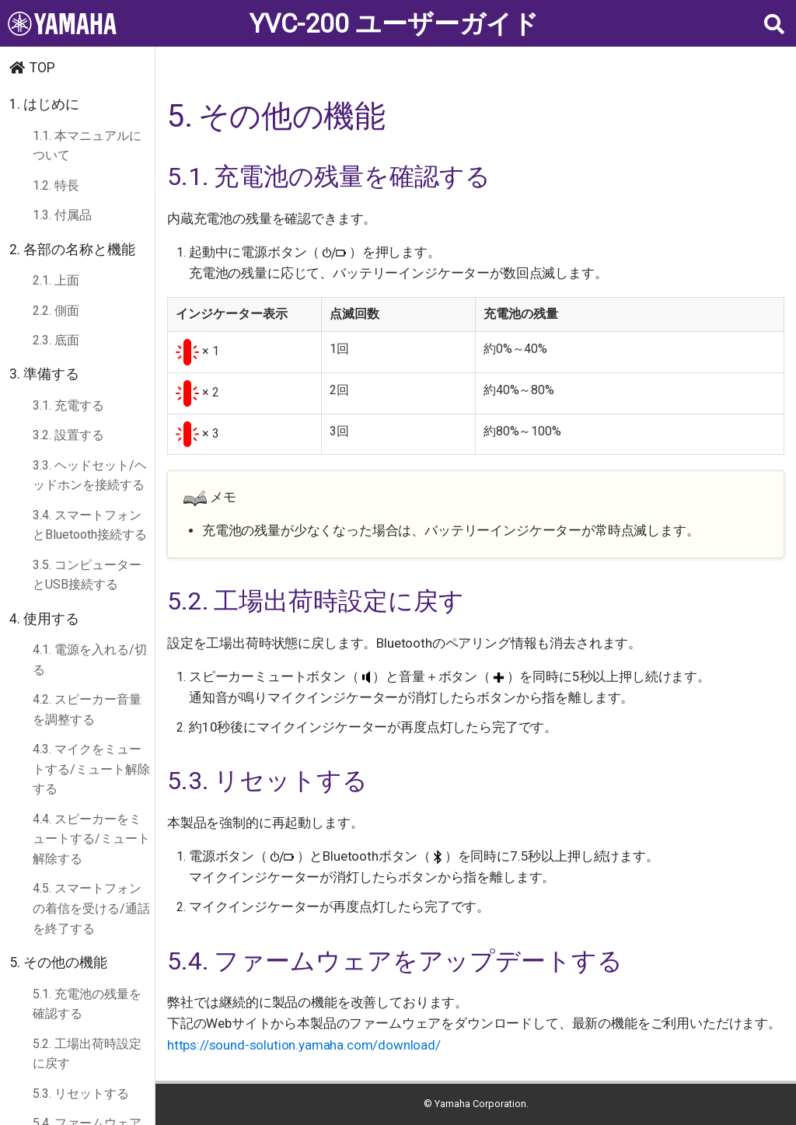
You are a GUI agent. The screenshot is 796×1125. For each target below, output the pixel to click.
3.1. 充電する (68, 405)
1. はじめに (44, 104)
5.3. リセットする (81, 1093)
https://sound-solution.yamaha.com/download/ (304, 1045)
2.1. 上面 (56, 280)
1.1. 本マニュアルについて (87, 145)
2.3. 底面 (56, 340)
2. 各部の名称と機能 (72, 249)
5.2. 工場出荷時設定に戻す (87, 1053)
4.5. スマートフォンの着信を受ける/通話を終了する (91, 908)
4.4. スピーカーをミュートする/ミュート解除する (91, 839)
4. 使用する (44, 619)
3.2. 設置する (68, 435)
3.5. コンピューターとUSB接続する (87, 574)
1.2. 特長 (56, 185)
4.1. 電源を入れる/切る (90, 659)
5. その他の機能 (58, 962)
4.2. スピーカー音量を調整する (87, 709)
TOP (42, 67)
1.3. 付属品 (62, 215)
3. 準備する (44, 374)
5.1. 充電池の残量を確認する (87, 1004)
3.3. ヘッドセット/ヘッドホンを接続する (90, 475)
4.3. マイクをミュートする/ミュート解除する (91, 769)
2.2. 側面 (56, 310)
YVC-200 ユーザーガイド (394, 24)
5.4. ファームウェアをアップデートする (395, 961)
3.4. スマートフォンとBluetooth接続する (90, 525)
